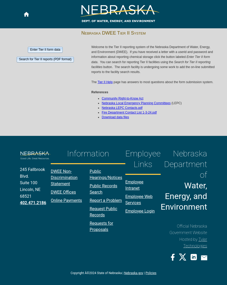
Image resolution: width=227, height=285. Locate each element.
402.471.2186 (33, 202)
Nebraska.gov (133, 273)
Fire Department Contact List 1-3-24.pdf (129, 112)
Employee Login (140, 211)
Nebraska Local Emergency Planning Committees (136, 103)
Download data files (115, 117)
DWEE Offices (63, 192)
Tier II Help (105, 82)
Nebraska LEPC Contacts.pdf (122, 108)
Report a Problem (106, 200)
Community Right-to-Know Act (122, 98)
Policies (151, 273)
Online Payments (66, 200)
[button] (45, 49)
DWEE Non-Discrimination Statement (64, 177)
